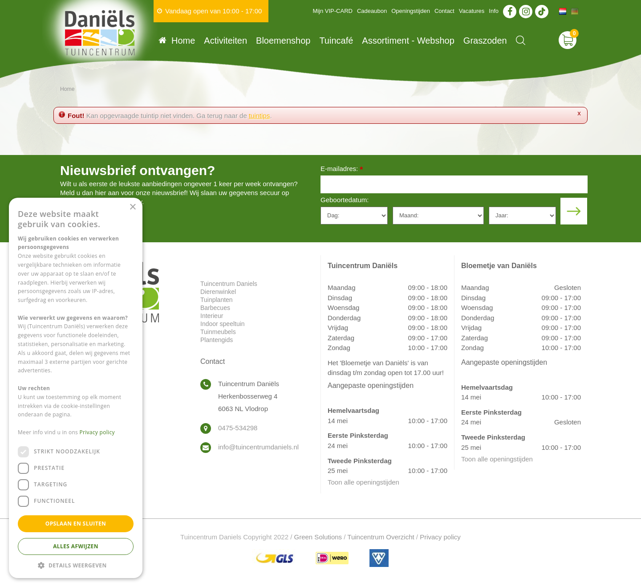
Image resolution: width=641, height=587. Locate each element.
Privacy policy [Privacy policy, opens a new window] (97, 432)
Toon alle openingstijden (363, 482)
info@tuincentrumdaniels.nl (258, 447)
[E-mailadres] (454, 184)
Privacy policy (440, 537)
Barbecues (215, 307)
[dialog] (75, 388)
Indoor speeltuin (222, 323)
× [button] (132, 207)
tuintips (259, 115)
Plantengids (216, 339)
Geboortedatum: (344, 200)
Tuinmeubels (218, 331)
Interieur (211, 315)
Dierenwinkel (218, 291)
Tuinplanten (216, 299)
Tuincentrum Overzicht (380, 537)
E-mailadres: (341, 169)
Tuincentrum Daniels (228, 283)
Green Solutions (318, 537)
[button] (76, 565)
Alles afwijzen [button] (75, 546)
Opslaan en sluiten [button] (75, 523)
